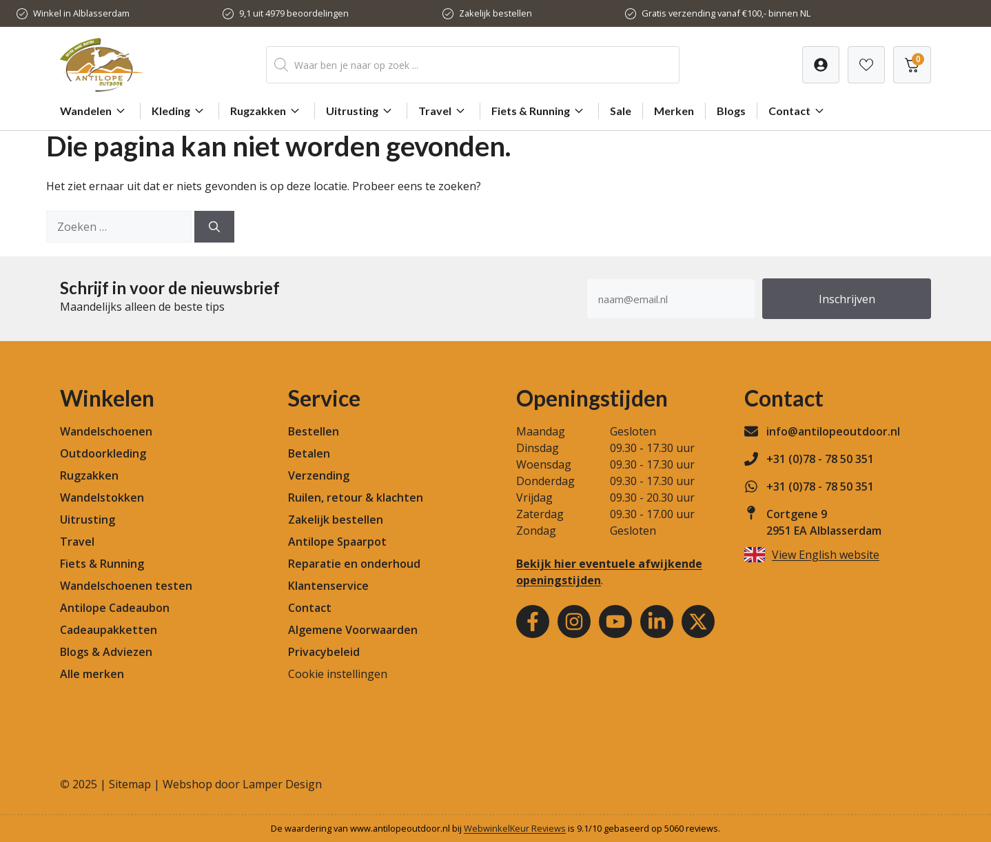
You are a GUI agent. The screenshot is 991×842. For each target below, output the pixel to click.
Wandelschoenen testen (126, 585)
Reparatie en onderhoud (354, 563)
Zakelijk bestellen (495, 13)
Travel (443, 111)
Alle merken (92, 673)
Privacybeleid (324, 651)
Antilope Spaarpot (337, 541)
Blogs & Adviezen (106, 651)
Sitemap (130, 784)
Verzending (318, 475)
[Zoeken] (214, 227)
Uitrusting (361, 111)
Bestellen (313, 431)
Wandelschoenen (106, 431)
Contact (798, 111)
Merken (674, 110)
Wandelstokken (102, 497)
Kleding (179, 111)
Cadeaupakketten (108, 629)
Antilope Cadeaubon (115, 607)
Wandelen (94, 111)
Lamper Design (282, 784)
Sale (620, 110)
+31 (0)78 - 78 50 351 (820, 458)
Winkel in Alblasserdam (81, 13)
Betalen (309, 453)
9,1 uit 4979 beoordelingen (294, 13)
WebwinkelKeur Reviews (515, 828)
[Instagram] (574, 621)
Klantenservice (328, 585)
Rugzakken (266, 111)
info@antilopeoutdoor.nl (833, 431)
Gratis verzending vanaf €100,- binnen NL (726, 13)
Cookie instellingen (337, 673)
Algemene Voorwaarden (353, 629)
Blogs (731, 110)
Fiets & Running (539, 111)
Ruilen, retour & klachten (355, 497)
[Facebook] (532, 621)
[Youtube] (615, 621)
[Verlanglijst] (820, 64)
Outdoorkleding (103, 453)
